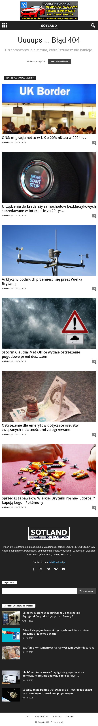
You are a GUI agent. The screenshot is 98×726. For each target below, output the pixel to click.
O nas (27, 716)
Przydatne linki (42, 716)
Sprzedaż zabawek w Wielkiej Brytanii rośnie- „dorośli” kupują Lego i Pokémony (48, 500)
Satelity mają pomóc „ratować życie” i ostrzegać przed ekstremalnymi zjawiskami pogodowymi (57, 691)
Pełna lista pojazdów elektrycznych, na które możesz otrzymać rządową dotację (56, 631)
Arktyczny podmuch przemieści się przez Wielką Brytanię (42, 281)
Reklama (57, 716)
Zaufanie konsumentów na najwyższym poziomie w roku (58, 647)
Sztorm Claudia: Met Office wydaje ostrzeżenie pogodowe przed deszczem (41, 354)
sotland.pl (7, 142)
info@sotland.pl (57, 562)
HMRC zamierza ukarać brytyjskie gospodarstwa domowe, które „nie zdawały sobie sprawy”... (53, 674)
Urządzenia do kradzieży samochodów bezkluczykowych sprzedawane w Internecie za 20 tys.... (49, 208)
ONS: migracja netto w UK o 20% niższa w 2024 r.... (44, 137)
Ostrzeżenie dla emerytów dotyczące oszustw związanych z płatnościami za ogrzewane (40, 427)
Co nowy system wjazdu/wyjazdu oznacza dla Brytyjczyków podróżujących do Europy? (51, 614)
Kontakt (69, 716)
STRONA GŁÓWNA (60, 61)
